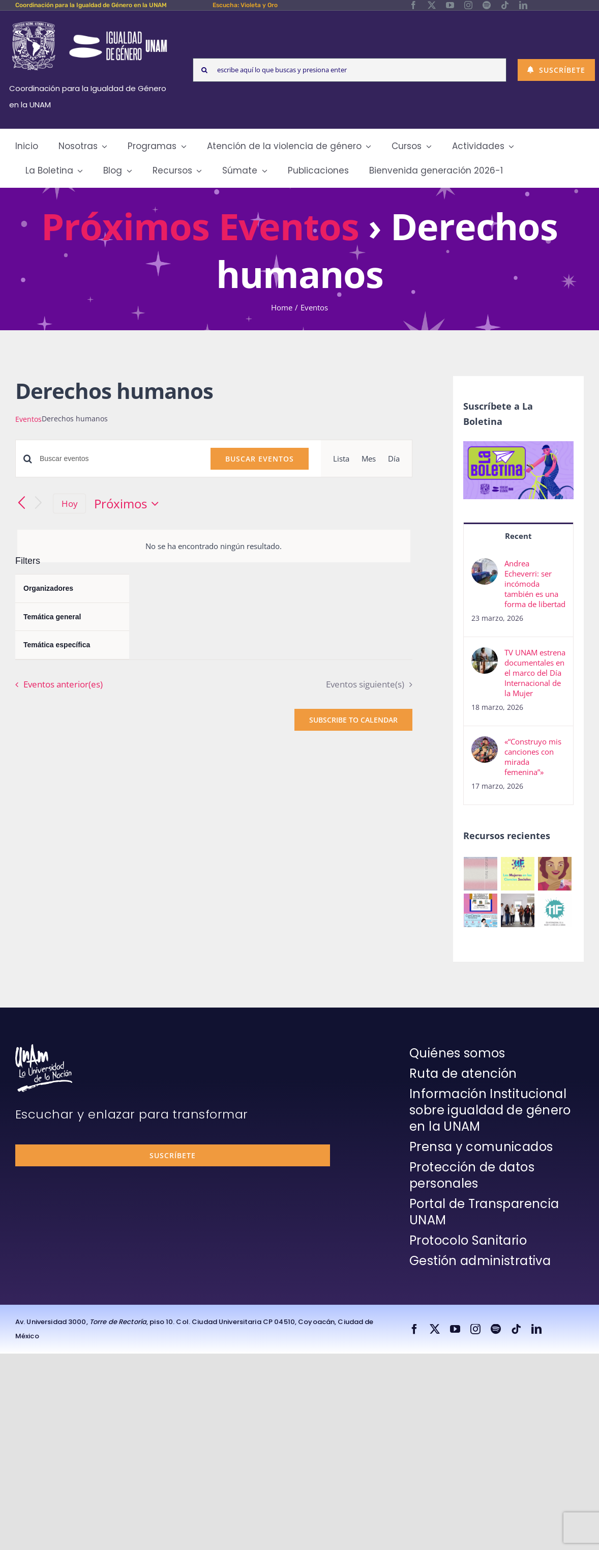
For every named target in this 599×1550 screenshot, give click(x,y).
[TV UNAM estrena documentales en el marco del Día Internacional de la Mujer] (484, 655)
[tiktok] (505, 5)
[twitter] (432, 5)
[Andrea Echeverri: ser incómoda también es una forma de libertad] (484, 566)
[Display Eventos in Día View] (394, 458)
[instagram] (468, 5)
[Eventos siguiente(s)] (39, 503)
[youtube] (450, 5)
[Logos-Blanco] (89, 22)
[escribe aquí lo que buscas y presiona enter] (349, 70)
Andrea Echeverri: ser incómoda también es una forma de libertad (534, 583)
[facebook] (413, 5)
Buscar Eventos (259, 459)
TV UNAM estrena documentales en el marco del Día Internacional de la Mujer (534, 672)
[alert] (213, 546)
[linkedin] (523, 5)
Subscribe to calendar (353, 719)
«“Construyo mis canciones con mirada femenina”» (532, 756)
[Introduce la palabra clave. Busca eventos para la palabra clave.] (119, 459)
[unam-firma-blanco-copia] (43, 1048)
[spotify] (487, 5)
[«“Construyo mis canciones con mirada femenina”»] (484, 744)
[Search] (205, 70)
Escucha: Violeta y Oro (245, 5)
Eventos (28, 419)
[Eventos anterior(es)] (21, 504)
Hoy (70, 503)
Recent (518, 536)
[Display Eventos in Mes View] (369, 458)
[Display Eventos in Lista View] (341, 458)
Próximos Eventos (200, 226)
